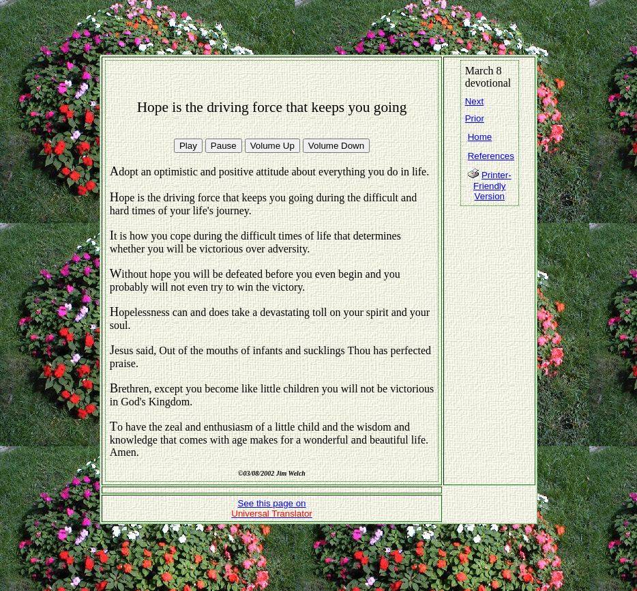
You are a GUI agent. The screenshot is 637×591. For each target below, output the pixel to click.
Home (480, 137)
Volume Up (272, 146)
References (491, 156)
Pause (224, 146)
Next (474, 101)
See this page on (271, 508)
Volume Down (336, 146)
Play (188, 146)
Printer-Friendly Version (492, 185)
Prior (474, 118)
